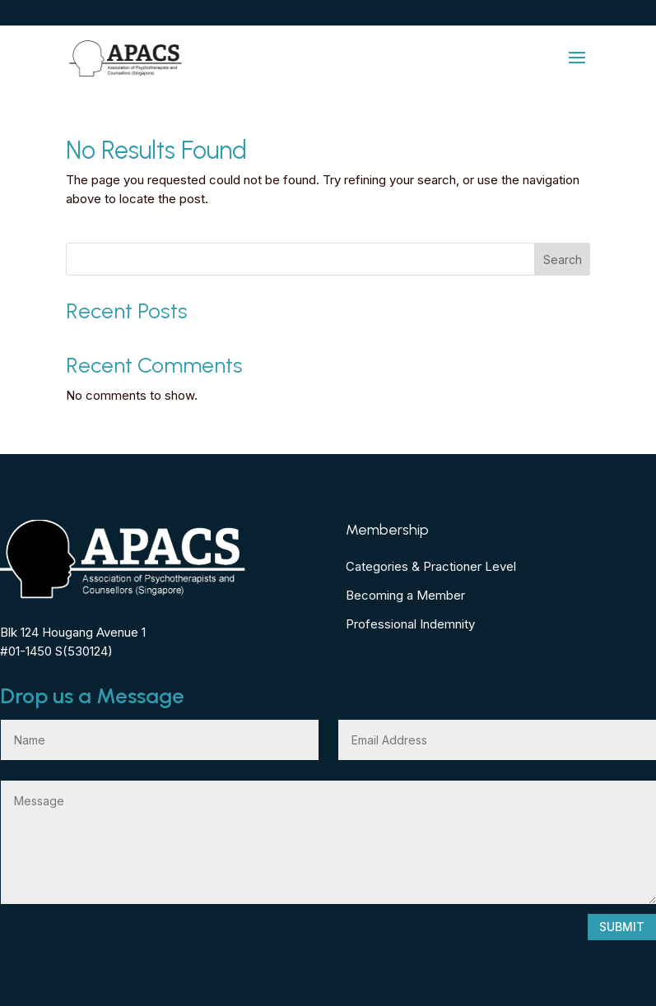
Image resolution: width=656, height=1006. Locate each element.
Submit (621, 927)
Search (562, 260)
